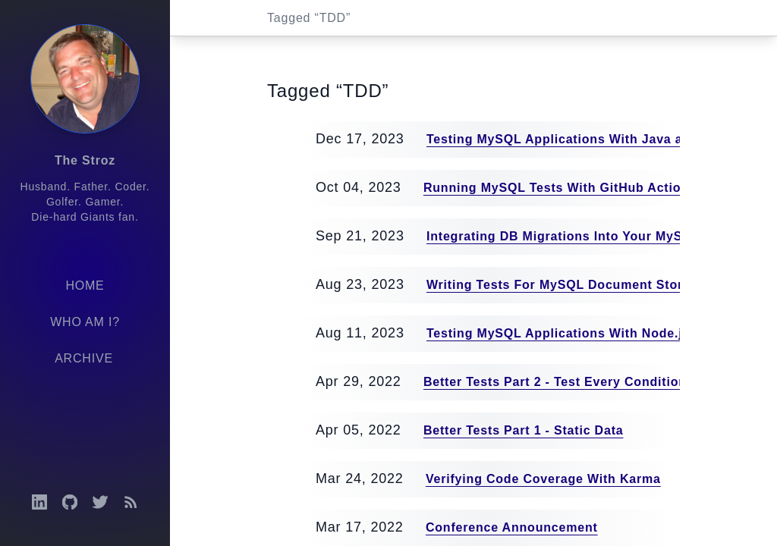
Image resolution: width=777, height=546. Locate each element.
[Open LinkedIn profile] (39, 502)
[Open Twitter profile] (100, 502)
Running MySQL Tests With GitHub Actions (560, 187)
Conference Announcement (512, 527)
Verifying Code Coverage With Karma (543, 478)
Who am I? (85, 321)
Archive (84, 358)
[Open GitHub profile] (69, 502)
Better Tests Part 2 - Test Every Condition (555, 381)
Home (84, 285)
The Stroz (85, 160)
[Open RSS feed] (130, 502)
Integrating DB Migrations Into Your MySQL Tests (582, 236)
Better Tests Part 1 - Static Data (523, 430)
